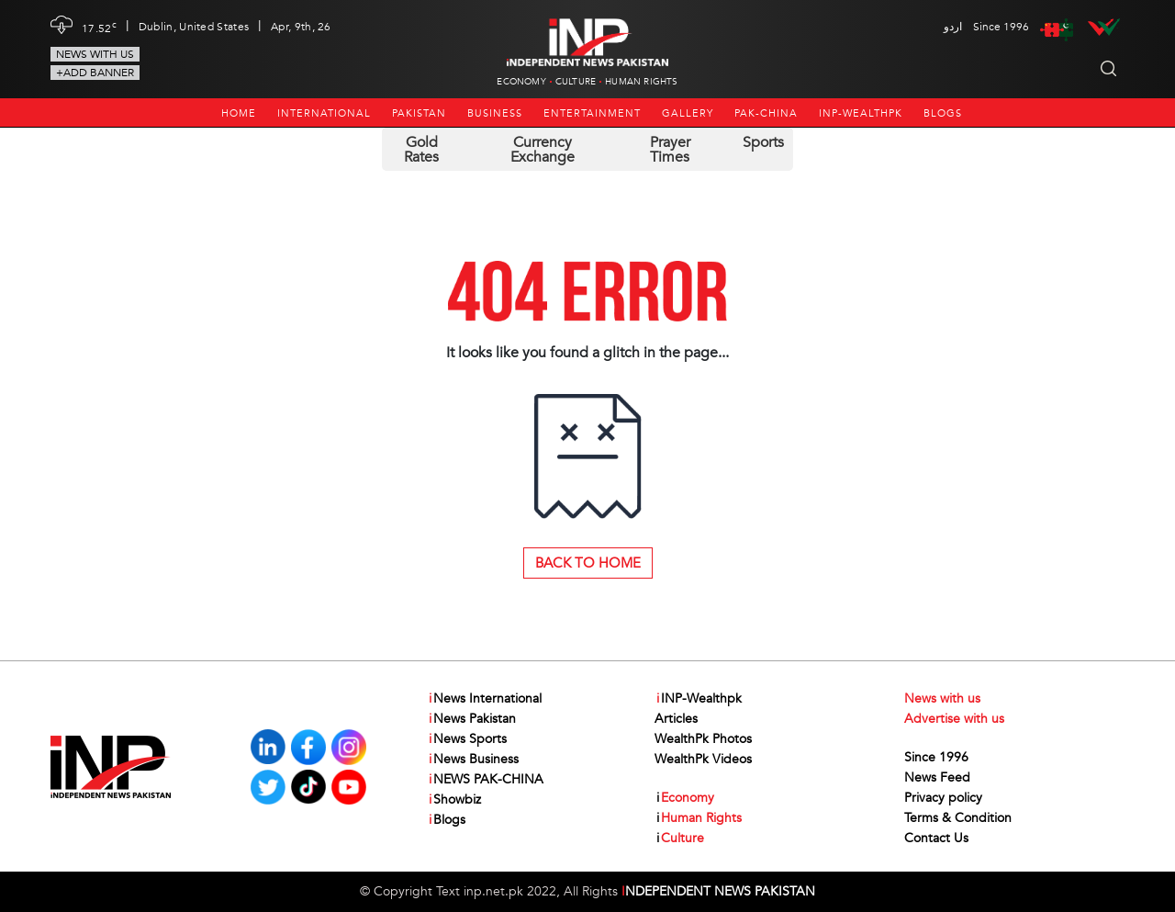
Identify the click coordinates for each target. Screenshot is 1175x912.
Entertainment (592, 113)
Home (238, 113)
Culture (575, 81)
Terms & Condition (958, 818)
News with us (95, 54)
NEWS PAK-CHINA (485, 780)
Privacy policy (943, 797)
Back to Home (588, 563)
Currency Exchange (542, 149)
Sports (763, 142)
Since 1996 (936, 757)
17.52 (99, 26)
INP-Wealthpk (860, 113)
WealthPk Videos (703, 759)
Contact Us (936, 838)
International (324, 113)
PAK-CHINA (766, 113)
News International (484, 699)
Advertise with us (954, 718)
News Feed (937, 777)
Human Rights (641, 81)
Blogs (942, 113)
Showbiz (454, 800)
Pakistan (419, 113)
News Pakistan (471, 719)
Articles (676, 718)
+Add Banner (95, 72)
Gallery (687, 113)
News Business (473, 759)
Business (494, 113)
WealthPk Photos (703, 739)
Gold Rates (421, 149)
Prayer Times (670, 149)
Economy (521, 81)
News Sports (467, 739)
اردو (953, 26)
